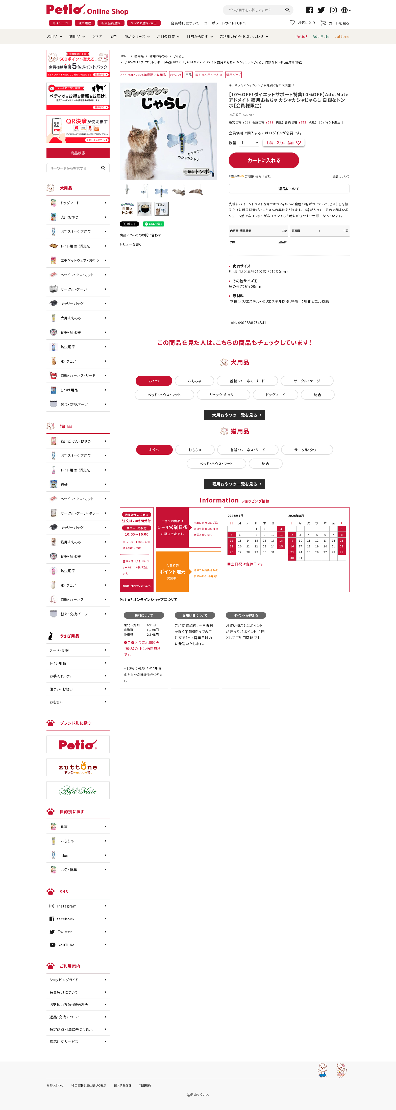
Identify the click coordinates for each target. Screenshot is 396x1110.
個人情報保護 (123, 1085)
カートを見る (335, 23)
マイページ (60, 23)
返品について (341, 176)
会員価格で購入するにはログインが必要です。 (265, 132)
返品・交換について (64, 1016)
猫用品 (74, 36)
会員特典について (185, 23)
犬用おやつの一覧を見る (234, 415)
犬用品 (52, 36)
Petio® (301, 36)
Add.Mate (321, 36)
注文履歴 (85, 23)
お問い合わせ (55, 1085)
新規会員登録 (110, 23)
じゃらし (178, 56)
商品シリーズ (135, 36)
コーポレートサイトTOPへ (225, 23)
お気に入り (302, 22)
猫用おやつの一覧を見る (234, 484)
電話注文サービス (64, 1041)
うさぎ (97, 36)
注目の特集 (166, 36)
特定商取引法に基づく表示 (71, 1029)
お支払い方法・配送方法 (68, 1004)
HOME (124, 56)
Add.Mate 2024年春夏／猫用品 (143, 74)
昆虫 (113, 36)
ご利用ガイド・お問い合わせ (242, 36)
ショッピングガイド (63, 979)
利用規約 (145, 1085)
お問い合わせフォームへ (136, 586)
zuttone (342, 36)
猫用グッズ (233, 74)
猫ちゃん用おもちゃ (208, 74)
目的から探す (197, 36)
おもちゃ (176, 74)
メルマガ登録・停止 (144, 23)
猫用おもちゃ (159, 56)
